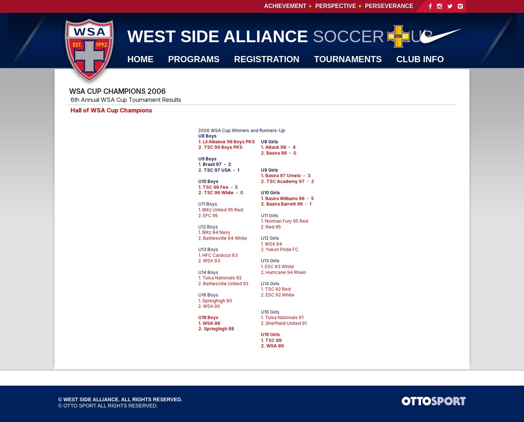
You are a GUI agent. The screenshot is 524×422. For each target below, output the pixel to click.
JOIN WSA (236, 75)
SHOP (187, 75)
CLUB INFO (420, 59)
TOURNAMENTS (348, 59)
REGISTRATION (266, 59)
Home (140, 59)
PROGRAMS (193, 59)
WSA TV (144, 75)
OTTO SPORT (79, 406)
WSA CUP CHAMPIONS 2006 (117, 91)
